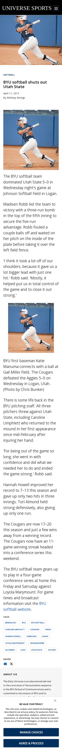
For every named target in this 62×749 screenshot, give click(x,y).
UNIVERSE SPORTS (27, 8)
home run (31, 636)
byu (24, 623)
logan (45, 636)
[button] (55, 700)
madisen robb (37, 643)
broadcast (10, 623)
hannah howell (13, 636)
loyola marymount (15, 643)
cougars (34, 629)
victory (52, 650)
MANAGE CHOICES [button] (31, 732)
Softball (9, 74)
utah (23, 650)
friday (48, 629)
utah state (36, 650)
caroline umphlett (15, 629)
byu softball (38, 623)
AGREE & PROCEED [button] (31, 743)
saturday (10, 650)
